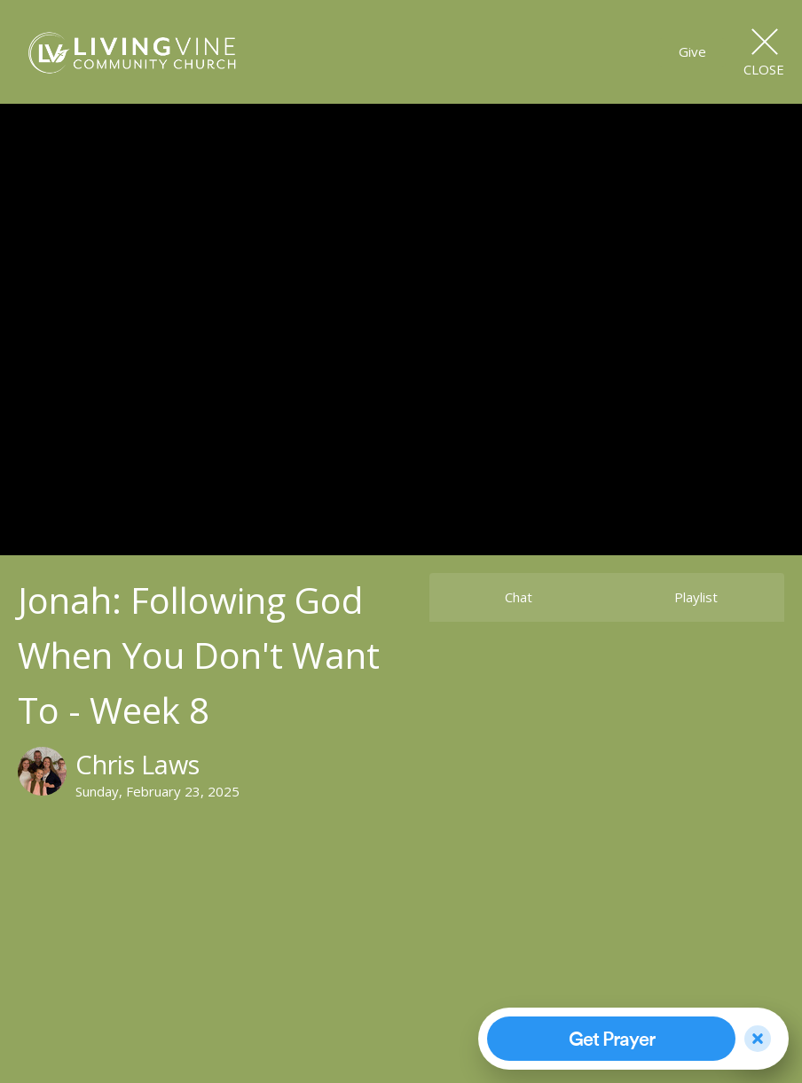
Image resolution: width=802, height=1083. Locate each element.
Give (692, 51)
